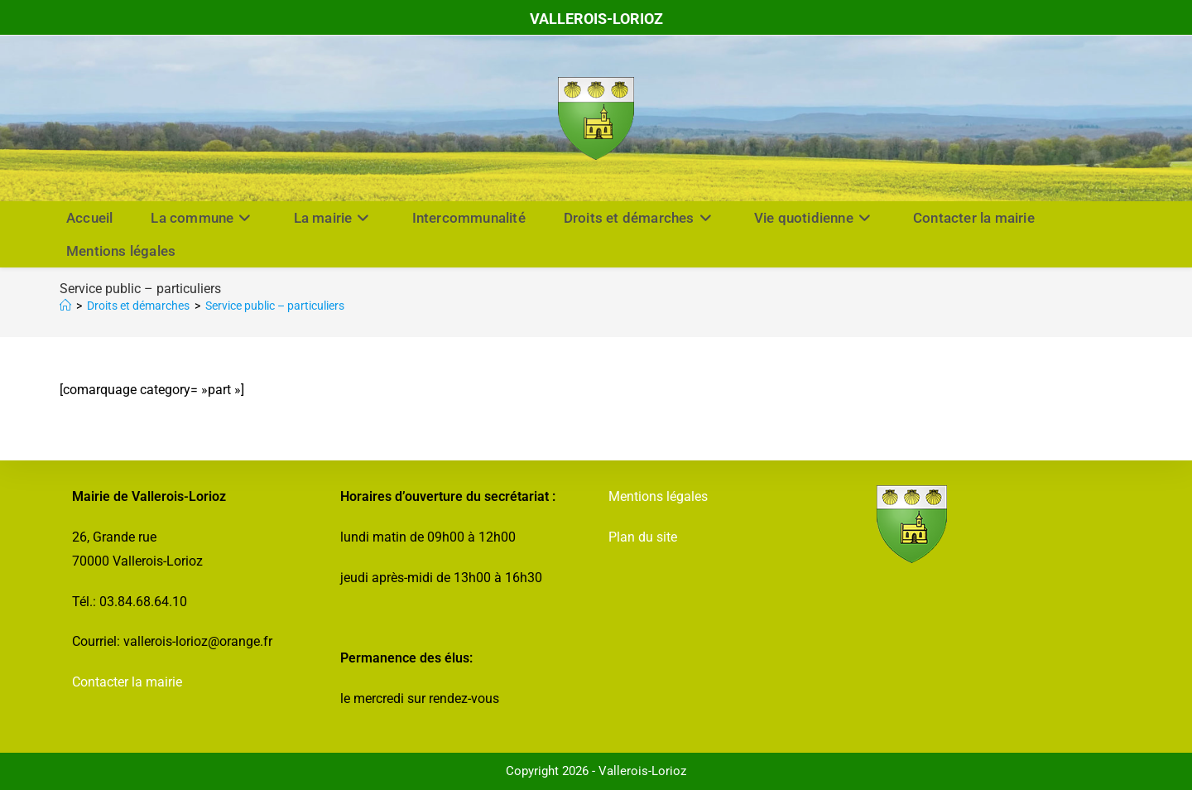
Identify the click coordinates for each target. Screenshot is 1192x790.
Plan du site (642, 537)
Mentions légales (658, 496)
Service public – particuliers (274, 305)
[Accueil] (65, 305)
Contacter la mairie (127, 682)
